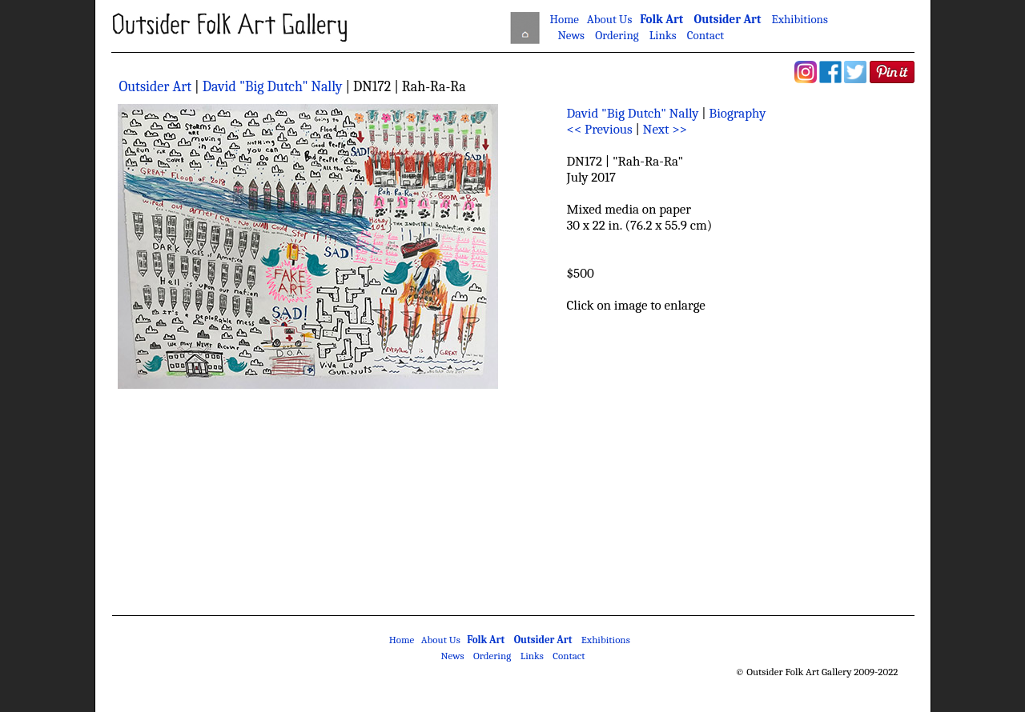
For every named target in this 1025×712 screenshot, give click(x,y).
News (571, 35)
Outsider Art (727, 19)
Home (564, 19)
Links (663, 35)
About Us (609, 19)
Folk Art (661, 19)
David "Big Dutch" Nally (273, 86)
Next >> (665, 129)
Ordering (616, 35)
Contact (705, 35)
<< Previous (600, 129)
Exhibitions (800, 19)
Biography (737, 113)
